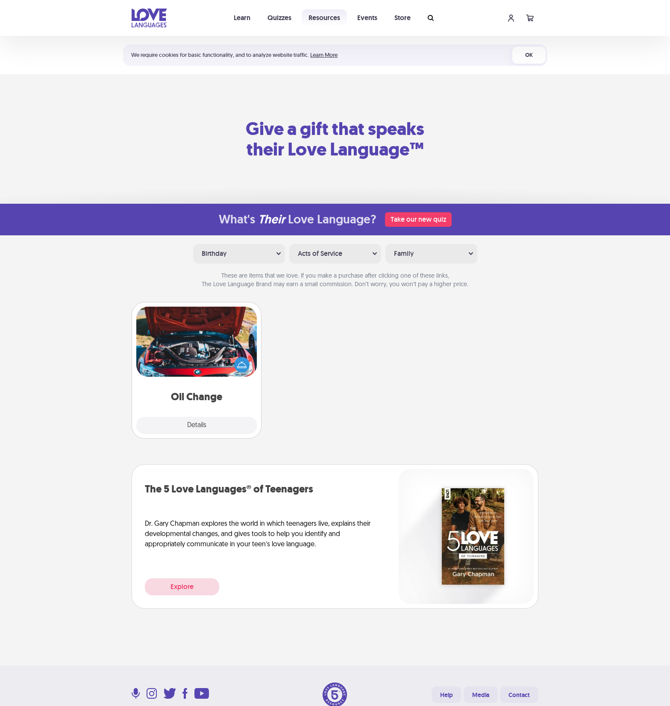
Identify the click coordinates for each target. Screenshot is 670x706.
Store (402, 17)
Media (480, 695)
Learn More (324, 55)
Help (446, 695)
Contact (519, 695)
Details (196, 425)
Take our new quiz (418, 219)
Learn (242, 17)
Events (367, 17)
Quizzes (279, 17)
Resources (324, 17)
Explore (182, 586)
